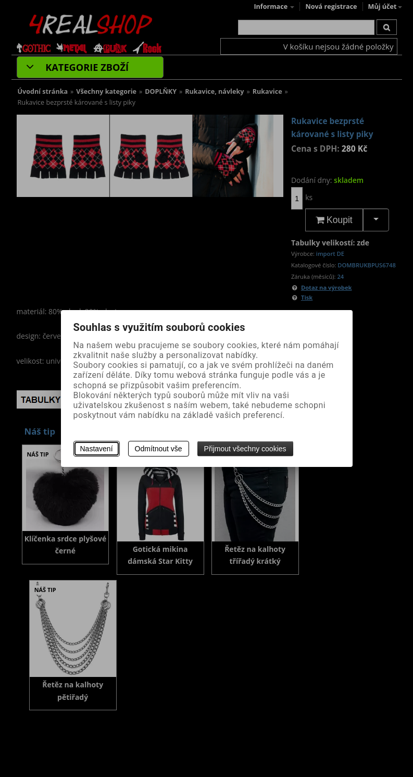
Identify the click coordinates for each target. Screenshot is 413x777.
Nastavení (96, 449)
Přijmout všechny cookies (245, 449)
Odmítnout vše (158, 449)
